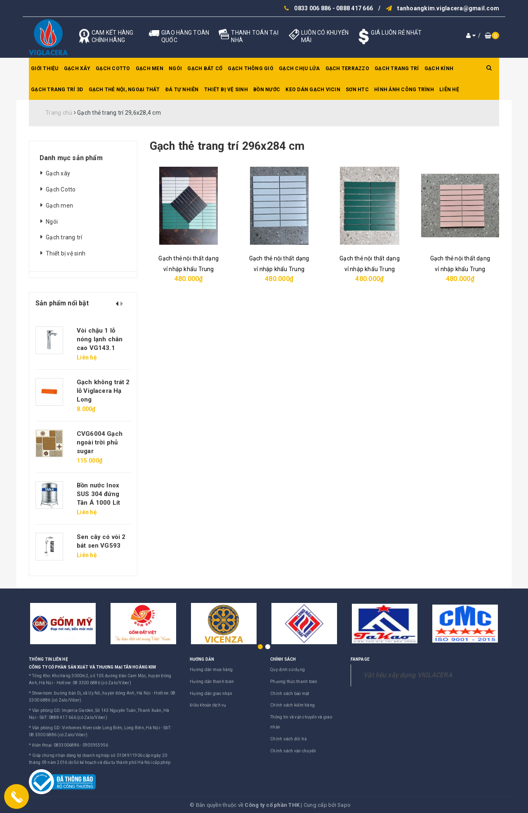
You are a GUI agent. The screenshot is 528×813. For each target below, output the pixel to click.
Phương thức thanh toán (294, 681)
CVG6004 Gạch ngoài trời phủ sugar (100, 442)
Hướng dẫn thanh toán (212, 681)
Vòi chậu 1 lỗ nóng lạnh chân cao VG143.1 (100, 339)
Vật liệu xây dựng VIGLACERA (407, 675)
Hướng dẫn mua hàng (211, 669)
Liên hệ (449, 89)
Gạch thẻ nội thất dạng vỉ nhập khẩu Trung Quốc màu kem (460, 269)
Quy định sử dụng (287, 669)
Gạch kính (438, 68)
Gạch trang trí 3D (57, 89)
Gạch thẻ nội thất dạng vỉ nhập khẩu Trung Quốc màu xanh (369, 269)
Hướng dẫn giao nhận (211, 693)
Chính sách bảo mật (289, 693)
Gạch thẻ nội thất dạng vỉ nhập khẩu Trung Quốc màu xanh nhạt (279, 269)
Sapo (344, 805)
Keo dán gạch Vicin (312, 89)
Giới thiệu (45, 68)
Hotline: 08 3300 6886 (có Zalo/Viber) (94, 683)
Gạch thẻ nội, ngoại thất (124, 89)
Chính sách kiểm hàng (292, 705)
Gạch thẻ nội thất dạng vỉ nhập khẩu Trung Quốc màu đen (188, 269)
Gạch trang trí (397, 68)
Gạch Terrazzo (347, 68)
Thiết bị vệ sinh (226, 89)
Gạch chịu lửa (299, 68)
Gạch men (149, 68)
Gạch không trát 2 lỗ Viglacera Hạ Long (103, 390)
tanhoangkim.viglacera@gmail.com (448, 8)
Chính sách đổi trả (288, 739)
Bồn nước (266, 89)
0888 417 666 (354, 8)
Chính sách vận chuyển (293, 751)
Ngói (175, 68)
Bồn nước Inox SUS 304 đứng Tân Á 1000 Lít (98, 494)
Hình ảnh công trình (404, 89)
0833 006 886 (312, 8)
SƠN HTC (357, 89)
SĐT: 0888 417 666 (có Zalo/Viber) (73, 717)
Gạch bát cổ (204, 68)
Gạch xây (77, 68)
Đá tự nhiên (182, 89)
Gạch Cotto (113, 68)
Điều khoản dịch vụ (208, 705)
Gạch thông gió (250, 68)
